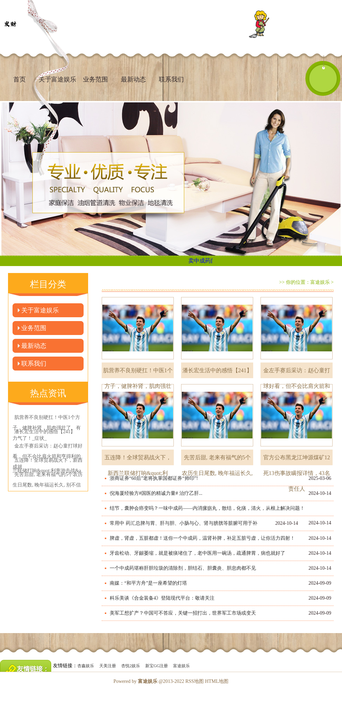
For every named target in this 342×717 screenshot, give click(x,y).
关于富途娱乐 (40, 310)
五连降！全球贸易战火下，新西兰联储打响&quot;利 (137, 459)
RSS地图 (194, 681)
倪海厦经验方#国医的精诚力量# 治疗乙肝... (156, 493)
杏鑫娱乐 (85, 665)
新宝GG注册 (156, 665)
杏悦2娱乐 (130, 665)
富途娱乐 (320, 282)
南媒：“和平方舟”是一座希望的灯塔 (148, 583)
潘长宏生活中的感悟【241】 (217, 370)
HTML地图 (217, 681)
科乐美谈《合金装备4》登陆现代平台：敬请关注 (162, 598)
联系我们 (171, 79)
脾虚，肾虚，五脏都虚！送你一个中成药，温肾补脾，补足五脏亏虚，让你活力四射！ (202, 538)
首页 (19, 79)
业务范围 (95, 79)
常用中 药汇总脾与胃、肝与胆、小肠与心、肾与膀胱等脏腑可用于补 (183, 523)
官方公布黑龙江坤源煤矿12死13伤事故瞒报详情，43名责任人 (296, 459)
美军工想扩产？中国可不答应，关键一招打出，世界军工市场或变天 (183, 613)
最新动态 (133, 79)
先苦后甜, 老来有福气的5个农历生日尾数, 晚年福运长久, (217, 459)
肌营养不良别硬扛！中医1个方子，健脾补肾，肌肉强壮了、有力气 (138, 372)
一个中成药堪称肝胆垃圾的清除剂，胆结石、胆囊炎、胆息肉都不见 (183, 568)
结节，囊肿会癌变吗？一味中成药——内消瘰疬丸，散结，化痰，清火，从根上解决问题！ (207, 508)
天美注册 (107, 665)
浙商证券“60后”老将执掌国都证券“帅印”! (154, 478)
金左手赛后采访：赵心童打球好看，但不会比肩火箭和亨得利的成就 (296, 372)
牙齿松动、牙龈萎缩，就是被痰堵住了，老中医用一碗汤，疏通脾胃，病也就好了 (197, 553)
